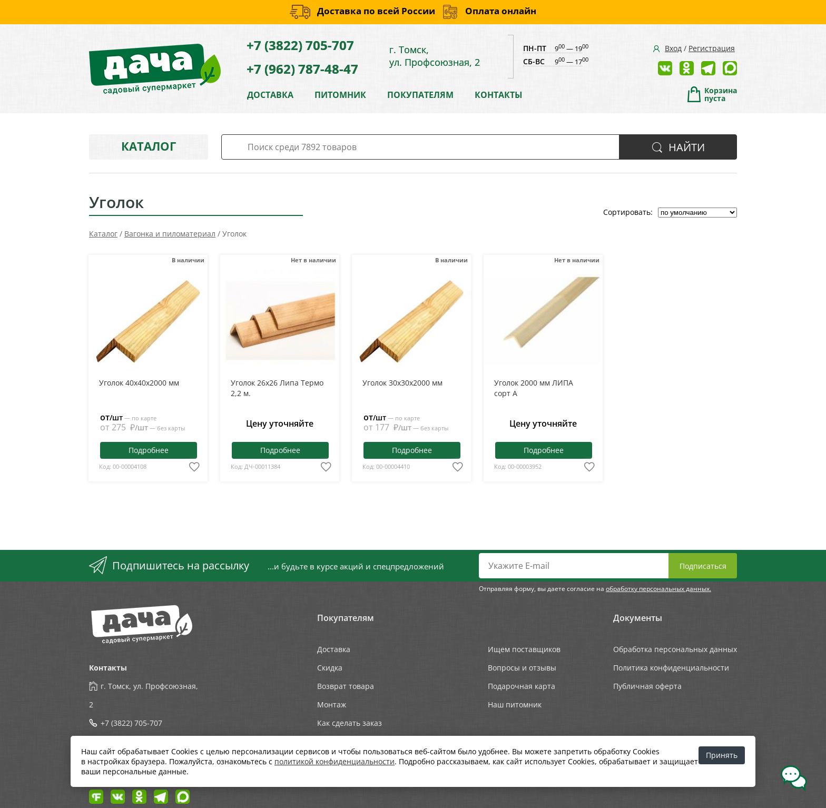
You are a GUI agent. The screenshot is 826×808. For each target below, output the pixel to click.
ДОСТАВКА (270, 95)
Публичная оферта (647, 686)
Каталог (148, 146)
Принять (722, 755)
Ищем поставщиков (524, 649)
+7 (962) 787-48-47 (302, 68)
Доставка (333, 649)
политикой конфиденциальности (334, 761)
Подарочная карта (521, 686)
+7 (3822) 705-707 (300, 45)
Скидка (329, 668)
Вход (673, 48)
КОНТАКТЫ (499, 95)
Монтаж (331, 704)
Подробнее (149, 450)
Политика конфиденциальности (671, 668)
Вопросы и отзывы (522, 668)
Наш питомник (515, 704)
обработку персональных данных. (658, 588)
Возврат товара (345, 686)
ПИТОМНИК (340, 95)
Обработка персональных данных (675, 649)
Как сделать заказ (349, 723)
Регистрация (712, 48)
